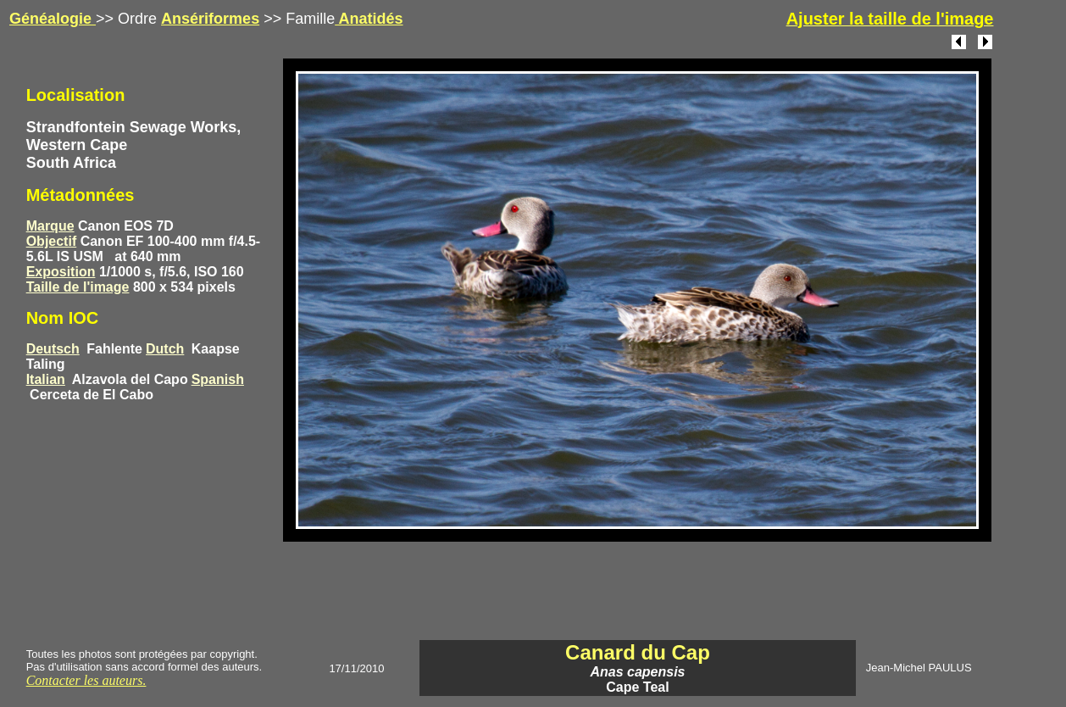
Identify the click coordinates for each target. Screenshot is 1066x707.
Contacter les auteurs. (86, 680)
